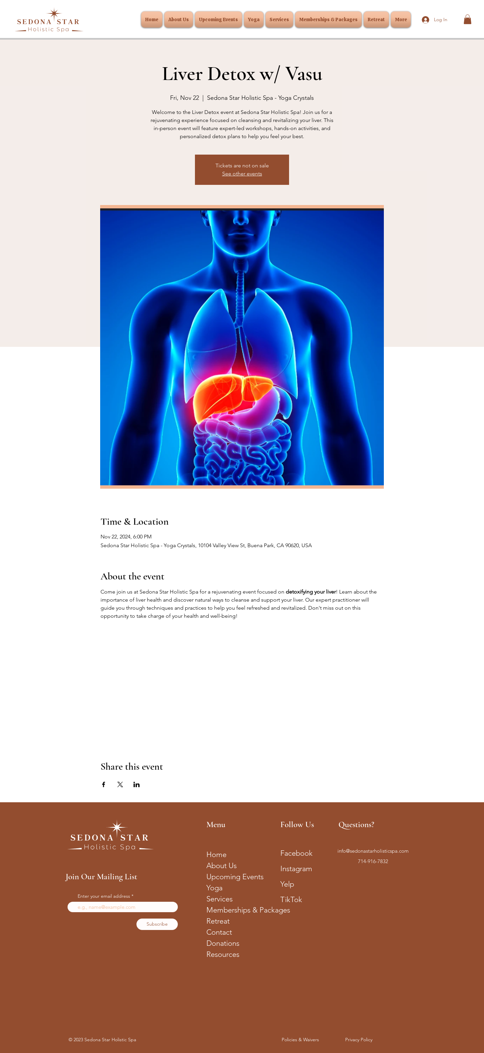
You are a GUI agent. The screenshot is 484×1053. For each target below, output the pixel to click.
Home (216, 854)
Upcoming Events (234, 876)
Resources (222, 954)
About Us (221, 865)
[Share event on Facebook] (103, 784)
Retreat (218, 921)
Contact (219, 932)
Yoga (214, 887)
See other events (242, 173)
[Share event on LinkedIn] (136, 784)
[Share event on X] (120, 784)
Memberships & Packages (234, 910)
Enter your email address (104, 896)
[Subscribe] (157, 924)
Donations (222, 943)
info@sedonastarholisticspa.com (373, 851)
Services (219, 898)
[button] (467, 19)
